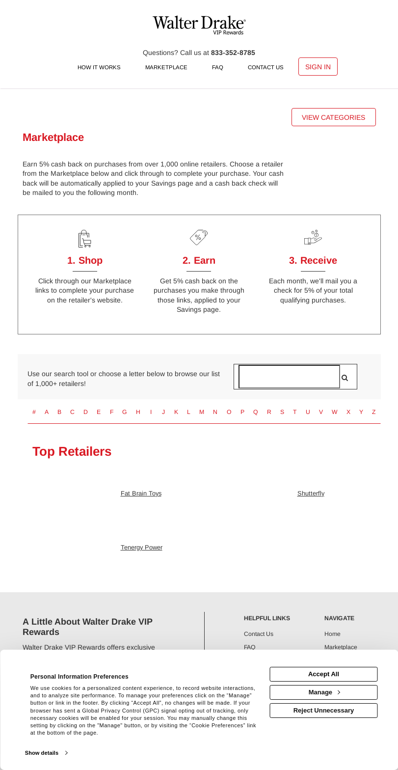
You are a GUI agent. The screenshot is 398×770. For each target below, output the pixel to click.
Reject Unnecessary (323, 710)
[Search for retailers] (289, 376)
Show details (41, 753)
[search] (344, 377)
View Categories (333, 117)
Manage (324, 692)
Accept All (323, 674)
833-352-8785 (233, 52)
